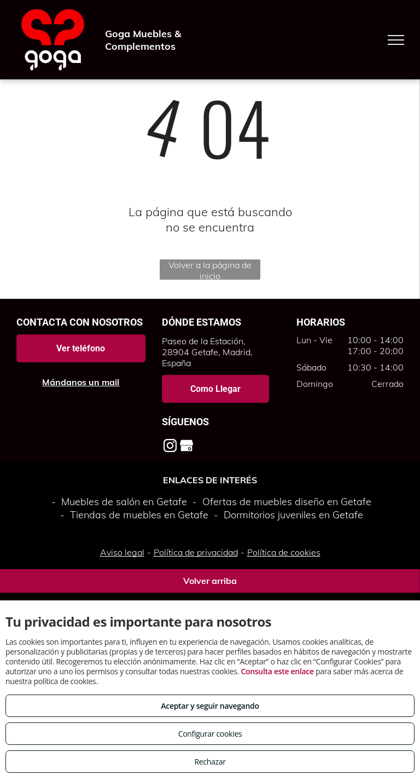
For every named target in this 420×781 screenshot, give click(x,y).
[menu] (396, 40)
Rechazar (209, 761)
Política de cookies (283, 552)
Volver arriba (210, 580)
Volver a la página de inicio (210, 269)
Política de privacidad (196, 552)
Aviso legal (122, 552)
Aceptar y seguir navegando (210, 706)
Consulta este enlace (277, 671)
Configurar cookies (210, 733)
